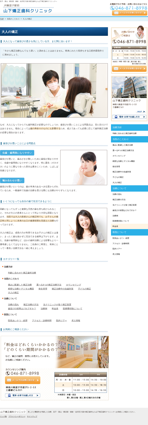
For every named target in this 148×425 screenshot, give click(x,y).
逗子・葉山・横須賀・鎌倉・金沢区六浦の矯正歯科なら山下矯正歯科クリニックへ (28, 1)
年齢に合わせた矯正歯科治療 (22, 273)
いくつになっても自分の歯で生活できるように (27, 201)
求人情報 (76, 320)
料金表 (55, 308)
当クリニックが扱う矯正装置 (57, 304)
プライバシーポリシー (16, 416)
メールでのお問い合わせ (129, 13)
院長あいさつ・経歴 (17, 320)
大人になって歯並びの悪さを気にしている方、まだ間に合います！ (37, 41)
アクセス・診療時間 (41, 320)
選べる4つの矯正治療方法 (48, 284)
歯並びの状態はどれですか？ (22, 308)
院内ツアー (61, 320)
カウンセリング (73, 284)
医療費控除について (72, 308)
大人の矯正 (13, 292)
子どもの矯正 (84, 288)
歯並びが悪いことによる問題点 (19, 143)
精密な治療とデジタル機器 (21, 288)
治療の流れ (13, 304)
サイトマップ (32, 416)
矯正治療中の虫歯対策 (62, 288)
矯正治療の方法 (31, 304)
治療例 (44, 308)
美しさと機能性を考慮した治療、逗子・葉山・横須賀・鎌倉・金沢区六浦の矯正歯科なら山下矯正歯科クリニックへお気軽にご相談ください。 (82, 412)
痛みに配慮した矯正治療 (20, 284)
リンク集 (3, 416)
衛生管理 (43, 288)
